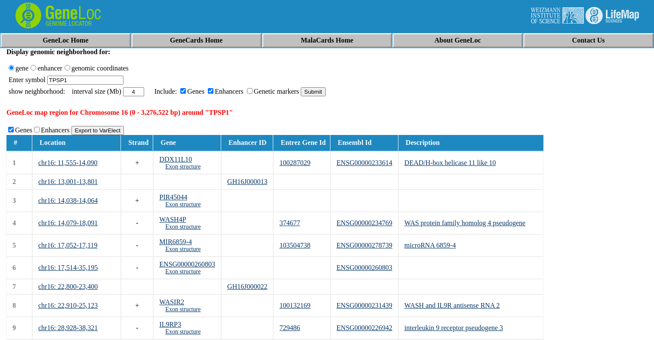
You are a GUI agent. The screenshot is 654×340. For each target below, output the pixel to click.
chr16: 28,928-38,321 (68, 327)
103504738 (294, 245)
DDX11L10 (175, 159)
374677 (289, 223)
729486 (289, 327)
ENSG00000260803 (187, 264)
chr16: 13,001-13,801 (68, 181)
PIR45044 (173, 197)
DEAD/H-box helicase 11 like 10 (450, 162)
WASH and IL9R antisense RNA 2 (452, 305)
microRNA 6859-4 (430, 245)
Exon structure (183, 166)
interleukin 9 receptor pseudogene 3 (453, 327)
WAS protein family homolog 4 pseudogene (464, 223)
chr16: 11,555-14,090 (68, 162)
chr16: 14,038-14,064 (68, 200)
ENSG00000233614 (364, 162)
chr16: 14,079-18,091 (68, 223)
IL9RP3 (170, 324)
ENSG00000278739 (364, 245)
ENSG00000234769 (364, 223)
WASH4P (172, 219)
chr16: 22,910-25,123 (68, 305)
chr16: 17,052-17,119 (68, 245)
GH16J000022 (247, 286)
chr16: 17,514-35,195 (68, 267)
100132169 (294, 305)
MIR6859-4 (175, 241)
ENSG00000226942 (364, 327)
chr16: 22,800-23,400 (68, 286)
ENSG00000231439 (364, 305)
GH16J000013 (247, 181)
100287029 (294, 162)
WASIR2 (171, 302)
